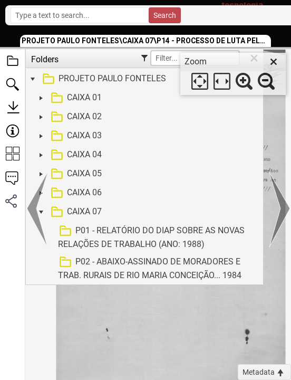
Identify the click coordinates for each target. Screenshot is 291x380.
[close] (274, 62)
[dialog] (233, 74)
